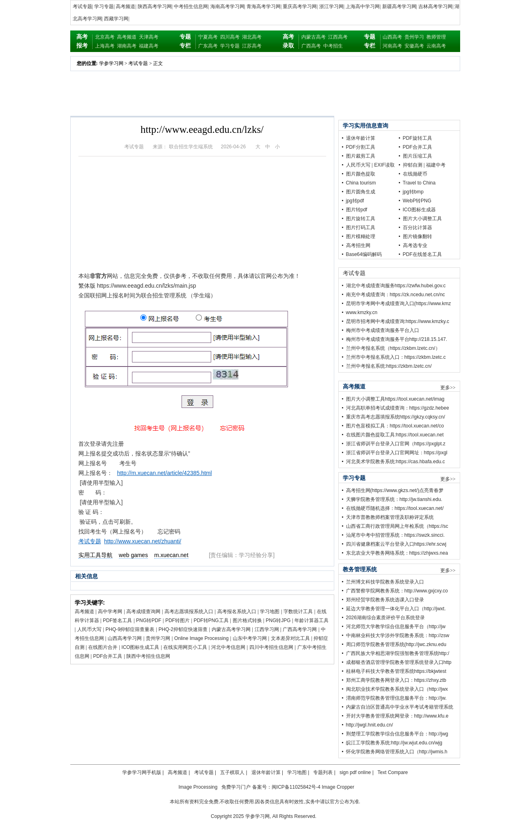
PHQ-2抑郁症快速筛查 (183, 629)
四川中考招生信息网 (271, 647)
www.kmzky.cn (362, 312)
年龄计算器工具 (311, 620)
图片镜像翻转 (417, 236)
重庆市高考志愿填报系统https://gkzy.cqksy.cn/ (395, 417)
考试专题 (82, 6)
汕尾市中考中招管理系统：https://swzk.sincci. (395, 535)
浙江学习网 (331, 6)
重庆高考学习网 (300, 6)
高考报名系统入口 (236, 611)
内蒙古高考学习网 (231, 629)
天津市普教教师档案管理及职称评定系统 (390, 517)
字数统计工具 (298, 611)
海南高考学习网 (227, 6)
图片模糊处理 (360, 236)
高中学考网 (110, 611)
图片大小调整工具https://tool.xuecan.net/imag (395, 399)
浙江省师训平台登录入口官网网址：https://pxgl (397, 452)
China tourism (361, 183)
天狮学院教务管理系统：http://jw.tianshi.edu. (394, 499)
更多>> (448, 387)
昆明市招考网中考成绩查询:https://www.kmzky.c (397, 321)
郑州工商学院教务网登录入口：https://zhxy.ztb (396, 680)
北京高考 (105, 37)
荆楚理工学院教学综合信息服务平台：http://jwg (397, 734)
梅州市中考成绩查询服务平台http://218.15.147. (396, 339)
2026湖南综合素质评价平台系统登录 (385, 617)
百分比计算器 (417, 227)
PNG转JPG (278, 620)
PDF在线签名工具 (422, 254)
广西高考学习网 (300, 629)
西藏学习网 (116, 19)
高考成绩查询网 (143, 611)
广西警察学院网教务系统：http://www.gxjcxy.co (397, 591)
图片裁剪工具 (360, 156)
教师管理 (436, 37)
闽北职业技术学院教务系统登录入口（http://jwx (397, 689)
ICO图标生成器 (419, 210)
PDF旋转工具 (417, 138)
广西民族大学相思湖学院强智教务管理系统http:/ (398, 653)
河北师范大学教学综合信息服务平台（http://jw (396, 626)
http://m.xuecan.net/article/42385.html (164, 473)
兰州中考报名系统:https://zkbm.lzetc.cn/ (389, 366)
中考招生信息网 (191, 6)
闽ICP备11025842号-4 (296, 787)
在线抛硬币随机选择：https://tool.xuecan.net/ (395, 508)
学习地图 (269, 611)
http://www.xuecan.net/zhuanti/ (142, 541)
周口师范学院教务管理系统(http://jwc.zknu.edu (396, 644)
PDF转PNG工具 (211, 620)
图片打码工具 (360, 227)
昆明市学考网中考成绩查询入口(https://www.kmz (398, 303)
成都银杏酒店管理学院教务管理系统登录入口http (399, 662)
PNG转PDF (148, 620)
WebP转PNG (417, 201)
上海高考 (105, 46)
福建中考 (436, 165)
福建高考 (148, 46)
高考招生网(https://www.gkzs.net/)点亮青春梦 (395, 490)
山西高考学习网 (125, 638)
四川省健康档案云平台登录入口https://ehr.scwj (396, 544)
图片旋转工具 (360, 218)
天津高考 (148, 37)
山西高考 (392, 37)
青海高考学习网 (264, 6)
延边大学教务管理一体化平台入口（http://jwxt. (396, 609)
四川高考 (230, 37)
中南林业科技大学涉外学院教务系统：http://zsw (398, 635)
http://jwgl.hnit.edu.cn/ (369, 725)
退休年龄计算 (360, 138)
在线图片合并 (102, 647)
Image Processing (197, 787)
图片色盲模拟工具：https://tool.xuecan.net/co (395, 426)
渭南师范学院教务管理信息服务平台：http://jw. (396, 698)
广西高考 (311, 46)
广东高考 (208, 46)
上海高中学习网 (363, 6)
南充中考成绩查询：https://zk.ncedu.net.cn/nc (395, 294)
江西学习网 (267, 629)
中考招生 (333, 46)
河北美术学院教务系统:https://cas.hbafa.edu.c (395, 461)
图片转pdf (357, 210)
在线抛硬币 (415, 174)
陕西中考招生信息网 (148, 656)
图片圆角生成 (360, 192)
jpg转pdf (355, 201)
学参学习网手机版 (141, 772)
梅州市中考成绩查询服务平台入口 (382, 330)
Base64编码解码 (364, 254)
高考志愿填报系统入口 (188, 611)
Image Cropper (338, 787)
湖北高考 (252, 37)
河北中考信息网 (228, 647)
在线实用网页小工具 (185, 647)
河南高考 (392, 46)
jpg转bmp (413, 192)
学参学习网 (111, 63)
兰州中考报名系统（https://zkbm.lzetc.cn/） (393, 348)
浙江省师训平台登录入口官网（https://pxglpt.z (396, 444)
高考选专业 (415, 245)
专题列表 (323, 772)
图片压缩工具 (417, 156)
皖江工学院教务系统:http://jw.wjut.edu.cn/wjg (394, 743)
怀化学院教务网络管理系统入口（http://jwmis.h (397, 752)
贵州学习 (414, 37)
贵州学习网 (158, 638)
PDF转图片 (177, 620)
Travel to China (419, 183)
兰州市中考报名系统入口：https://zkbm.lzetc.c (396, 357)
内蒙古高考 (313, 37)
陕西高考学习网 (155, 6)
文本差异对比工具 (290, 638)
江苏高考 (252, 46)
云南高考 (436, 46)
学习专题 (104, 6)
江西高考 (338, 37)
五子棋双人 (232, 772)
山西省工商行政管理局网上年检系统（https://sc (397, 526)
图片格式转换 (247, 620)
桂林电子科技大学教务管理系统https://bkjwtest (396, 671)
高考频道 (125, 6)
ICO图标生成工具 (140, 647)
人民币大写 (89, 629)
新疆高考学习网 (399, 6)
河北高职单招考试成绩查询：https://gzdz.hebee (397, 408)
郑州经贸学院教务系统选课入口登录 (385, 600)
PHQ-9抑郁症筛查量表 (130, 629)
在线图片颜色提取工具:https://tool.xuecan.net (395, 435)
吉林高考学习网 (435, 6)
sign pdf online (355, 772)
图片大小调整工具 (422, 218)
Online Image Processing (201, 638)
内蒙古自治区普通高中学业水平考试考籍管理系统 (399, 707)
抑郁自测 (412, 165)
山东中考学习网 (250, 638)
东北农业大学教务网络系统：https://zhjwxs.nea (397, 553)
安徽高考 (414, 46)
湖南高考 (126, 46)
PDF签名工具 (117, 620)
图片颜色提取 (360, 174)
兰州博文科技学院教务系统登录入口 (385, 582)
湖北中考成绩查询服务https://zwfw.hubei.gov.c (396, 285)
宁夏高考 (208, 37)
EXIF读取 (384, 165)
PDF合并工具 (107, 656)
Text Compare (393, 772)
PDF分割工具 (360, 147)
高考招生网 (358, 245)
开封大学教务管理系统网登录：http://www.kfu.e (397, 716)
